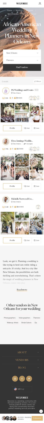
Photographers (9, 318)
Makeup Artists (12, 323)
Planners (30, 10)
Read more (22, 290)
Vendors (19, 10)
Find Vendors (22, 67)
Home (10, 10)
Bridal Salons (26, 323)
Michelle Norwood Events (22, 199)
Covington (28, 144)
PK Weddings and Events (22, 90)
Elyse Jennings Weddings (22, 141)
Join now (37, 418)
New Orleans (13, 14)
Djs (36, 323)
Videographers (24, 318)
